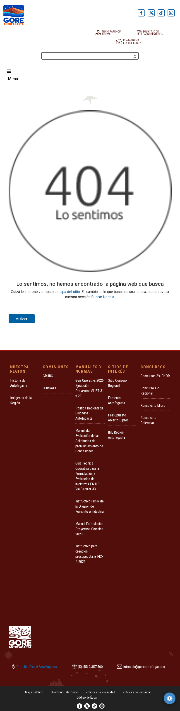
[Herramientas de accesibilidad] (169, 698)
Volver (22, 318)
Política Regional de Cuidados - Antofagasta (89, 413)
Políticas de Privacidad (100, 692)
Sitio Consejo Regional (117, 383)
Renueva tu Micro (153, 405)
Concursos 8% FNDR (155, 376)
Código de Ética (87, 697)
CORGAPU (50, 388)
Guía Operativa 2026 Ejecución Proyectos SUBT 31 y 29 (89, 388)
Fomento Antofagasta (116, 400)
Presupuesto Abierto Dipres (118, 418)
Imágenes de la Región (21, 400)
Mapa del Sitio (34, 692)
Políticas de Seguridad (137, 692)
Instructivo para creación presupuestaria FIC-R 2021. (89, 554)
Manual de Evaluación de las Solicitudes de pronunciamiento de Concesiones (89, 440)
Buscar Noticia (102, 297)
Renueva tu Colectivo (148, 420)
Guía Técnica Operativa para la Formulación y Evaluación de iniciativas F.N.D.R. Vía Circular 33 (87, 476)
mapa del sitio (69, 292)
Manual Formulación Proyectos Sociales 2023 (89, 529)
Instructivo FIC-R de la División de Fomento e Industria (89, 506)
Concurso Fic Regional (150, 390)
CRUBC (48, 376)
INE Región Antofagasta (116, 435)
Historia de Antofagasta (18, 383)
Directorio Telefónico (64, 692)
